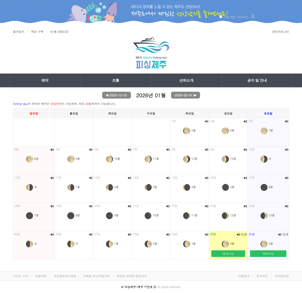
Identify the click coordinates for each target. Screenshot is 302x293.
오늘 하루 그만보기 (235, 17)
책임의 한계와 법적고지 (132, 276)
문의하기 (262, 276)
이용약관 (40, 276)
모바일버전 (282, 276)
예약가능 (228, 254)
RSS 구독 (37, 31)
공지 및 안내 (257, 80)
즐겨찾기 (18, 31)
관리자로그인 (280, 31)
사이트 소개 (20, 276)
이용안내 (243, 276)
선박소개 (186, 80)
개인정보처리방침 (65, 276)
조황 (115, 80)
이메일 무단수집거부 (96, 276)
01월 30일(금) (59, 31)
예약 (44, 80)
